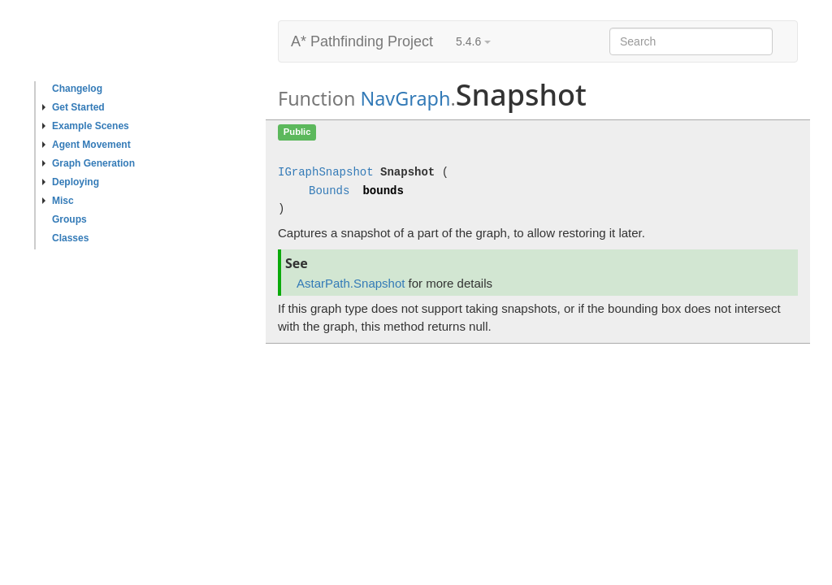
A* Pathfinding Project (362, 41)
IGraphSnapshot (326, 172)
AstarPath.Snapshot (351, 283)
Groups (69, 219)
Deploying (70, 182)
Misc (58, 200)
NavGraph (405, 98)
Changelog (77, 88)
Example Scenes (85, 126)
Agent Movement (86, 144)
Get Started (73, 107)
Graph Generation (88, 163)
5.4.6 (473, 41)
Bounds (329, 191)
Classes (70, 238)
